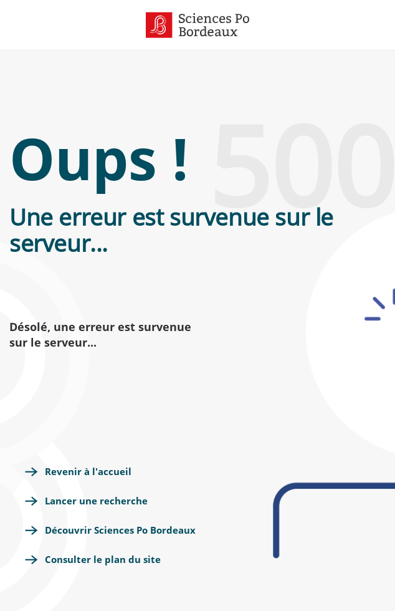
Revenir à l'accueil (88, 471)
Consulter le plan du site (103, 559)
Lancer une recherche (96, 500)
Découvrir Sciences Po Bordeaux (120, 530)
